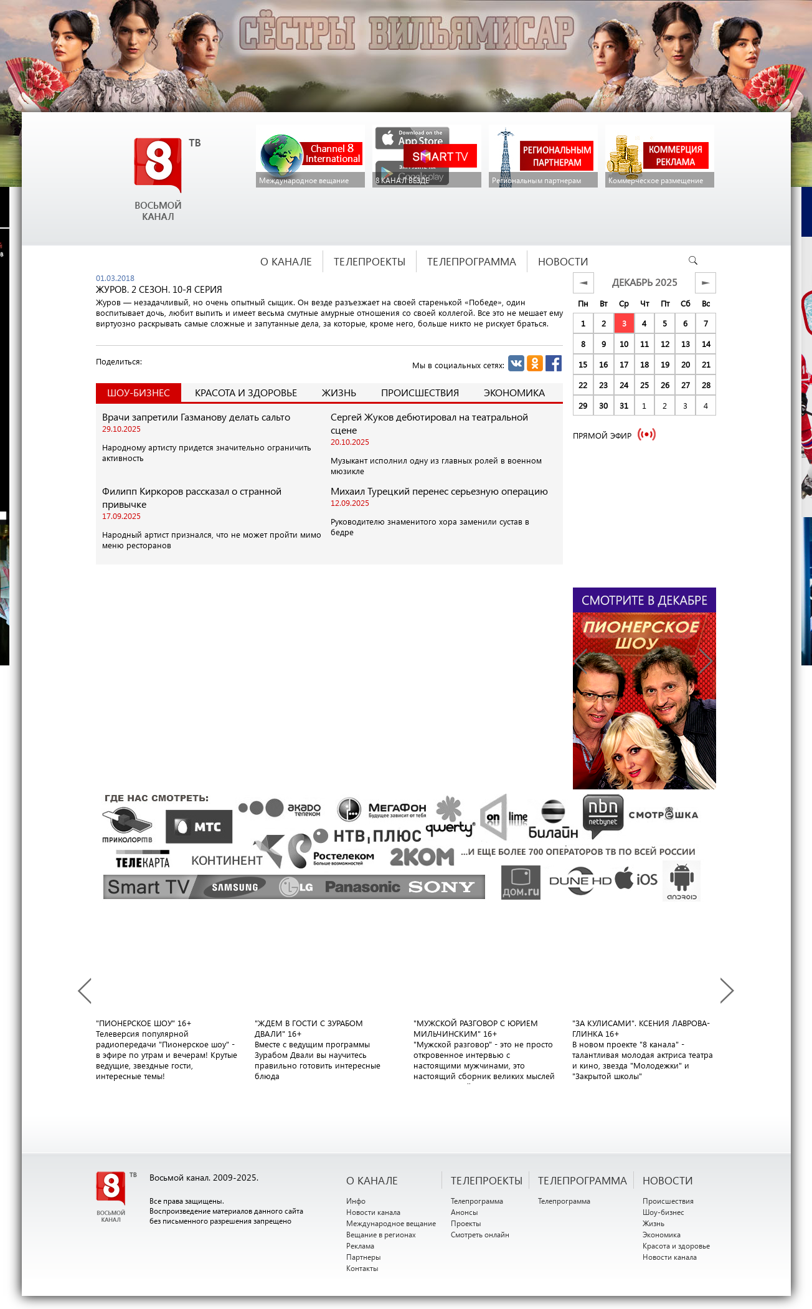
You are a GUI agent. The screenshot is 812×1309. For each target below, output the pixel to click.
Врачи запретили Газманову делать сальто (196, 416)
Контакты (362, 1268)
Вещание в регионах (381, 1234)
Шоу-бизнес (663, 1212)
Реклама (360, 1245)
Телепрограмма (477, 1201)
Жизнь (339, 392)
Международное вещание (391, 1223)
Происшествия (420, 392)
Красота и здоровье (246, 392)
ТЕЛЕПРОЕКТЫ (486, 1180)
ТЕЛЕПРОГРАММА (582, 1180)
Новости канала (373, 1212)
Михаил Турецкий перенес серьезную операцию (439, 490)
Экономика (514, 392)
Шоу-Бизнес (138, 392)
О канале (372, 1180)
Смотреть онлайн (480, 1234)
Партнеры (363, 1257)
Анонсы (464, 1212)
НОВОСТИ (668, 1180)
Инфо (356, 1201)
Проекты (466, 1223)
